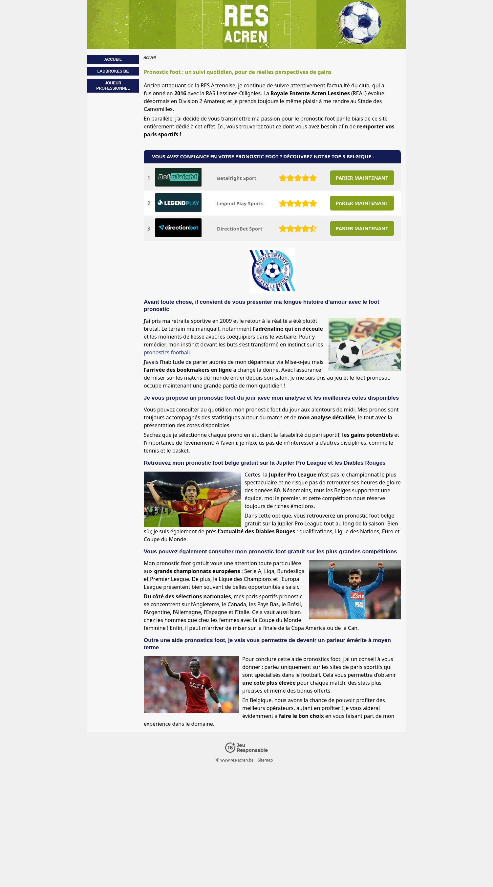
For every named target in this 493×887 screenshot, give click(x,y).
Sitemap (265, 760)
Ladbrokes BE (113, 71)
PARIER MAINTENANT (362, 177)
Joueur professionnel (113, 86)
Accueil (113, 59)
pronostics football (167, 352)
